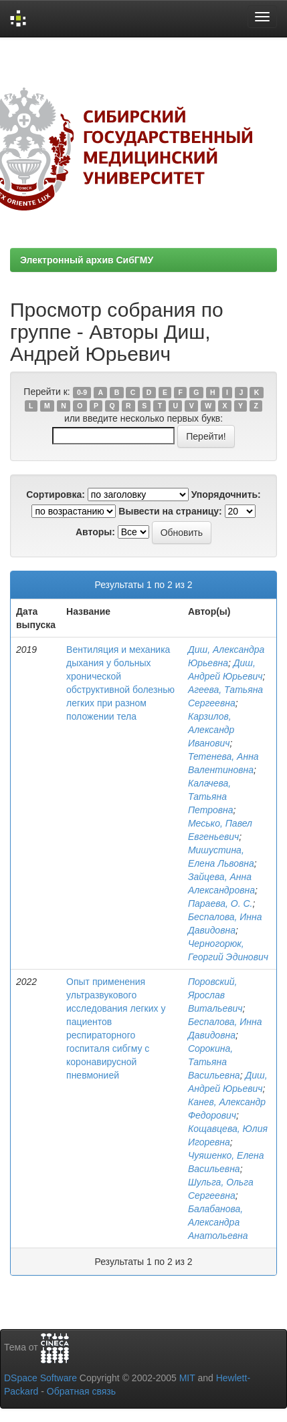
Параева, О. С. (220, 903)
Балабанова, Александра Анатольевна (218, 1222)
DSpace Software (40, 1378)
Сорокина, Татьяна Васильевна (214, 1062)
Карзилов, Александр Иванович (211, 729)
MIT (187, 1378)
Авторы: (95, 532)
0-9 (82, 392)
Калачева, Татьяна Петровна (210, 796)
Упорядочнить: (226, 494)
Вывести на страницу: (169, 511)
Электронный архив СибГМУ (86, 260)
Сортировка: (55, 494)
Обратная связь (81, 1391)
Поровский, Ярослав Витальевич (215, 995)
